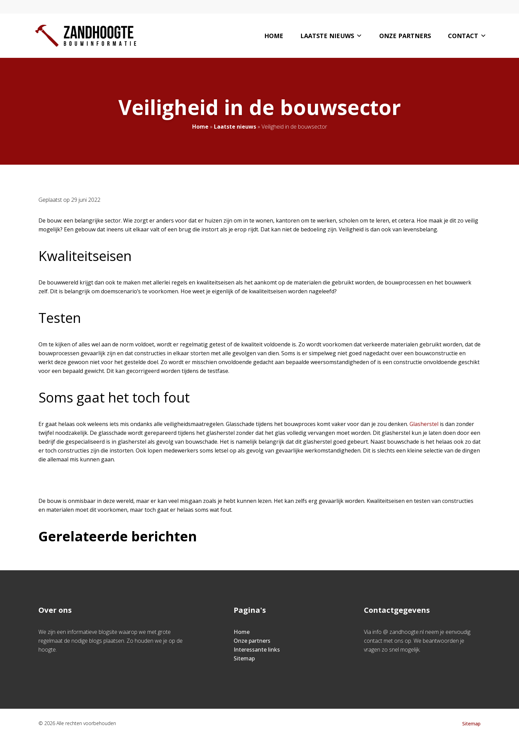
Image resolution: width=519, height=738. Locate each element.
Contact (467, 36)
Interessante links (257, 649)
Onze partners (405, 36)
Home (273, 36)
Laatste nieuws (331, 36)
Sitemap (244, 658)
